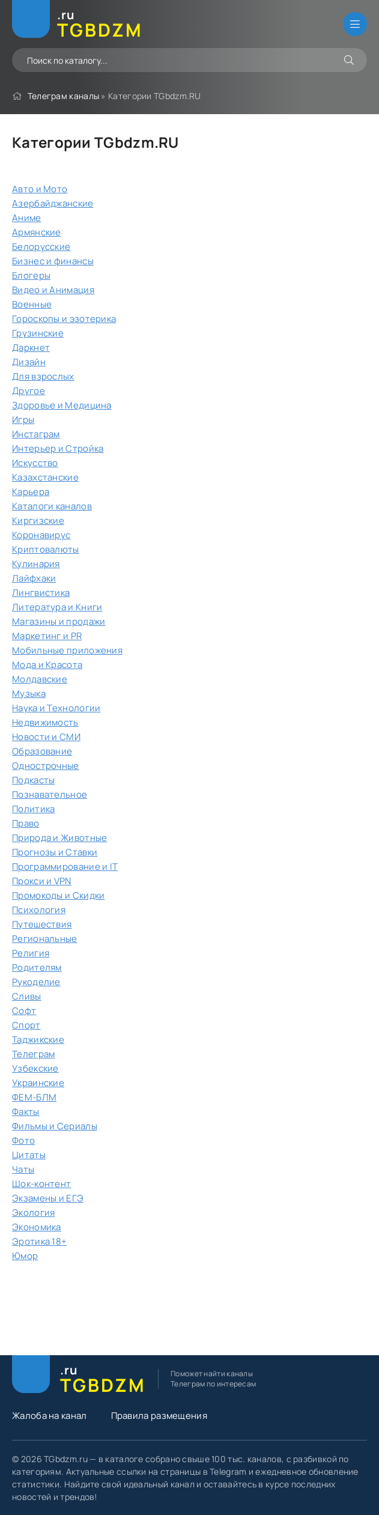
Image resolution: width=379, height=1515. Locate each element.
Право (26, 823)
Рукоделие (36, 982)
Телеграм (33, 1054)
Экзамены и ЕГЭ (47, 1198)
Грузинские (38, 333)
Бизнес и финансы (53, 261)
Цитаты (29, 1155)
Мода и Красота (47, 664)
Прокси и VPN (41, 881)
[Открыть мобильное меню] (355, 24)
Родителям (37, 967)
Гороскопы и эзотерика (64, 318)
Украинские (38, 1082)
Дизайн (29, 362)
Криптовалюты (45, 549)
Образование (42, 751)
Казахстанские (45, 477)
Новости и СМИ (46, 736)
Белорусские (41, 246)
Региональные (44, 938)
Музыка (29, 693)
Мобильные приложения (67, 650)
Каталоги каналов (52, 506)
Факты (26, 1111)
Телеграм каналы (64, 96)
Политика (33, 809)
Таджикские (38, 1039)
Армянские (36, 232)
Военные (32, 304)
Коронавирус (41, 535)
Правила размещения (159, 1415)
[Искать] (349, 60)
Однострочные (45, 765)
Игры (23, 419)
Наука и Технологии (56, 708)
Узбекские (35, 1068)
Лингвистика (41, 592)
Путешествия (41, 924)
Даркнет (31, 347)
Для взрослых (43, 376)
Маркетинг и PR (47, 636)
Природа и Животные (59, 837)
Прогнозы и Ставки (54, 852)
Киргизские (38, 520)
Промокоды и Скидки (58, 895)
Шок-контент (41, 1183)
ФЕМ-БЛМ (34, 1097)
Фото (23, 1140)
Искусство (35, 463)
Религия (30, 953)
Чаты (23, 1169)
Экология (33, 1212)
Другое (28, 390)
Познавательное (49, 794)
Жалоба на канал (49, 1415)
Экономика (36, 1227)
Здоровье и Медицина (62, 405)
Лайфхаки (34, 578)
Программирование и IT (65, 866)
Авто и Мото (39, 189)
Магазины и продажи (58, 621)
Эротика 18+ (39, 1241)
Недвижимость (45, 722)
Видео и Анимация (53, 290)
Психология (38, 909)
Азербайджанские (53, 203)
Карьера (30, 491)
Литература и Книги (57, 607)
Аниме (26, 217)
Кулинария (36, 563)
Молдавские (39, 679)
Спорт (26, 1025)
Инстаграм (36, 434)
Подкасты (33, 780)
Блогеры (31, 275)
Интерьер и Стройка (57, 448)
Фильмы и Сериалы (54, 1126)
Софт (24, 1010)
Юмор (25, 1255)
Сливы (26, 996)
